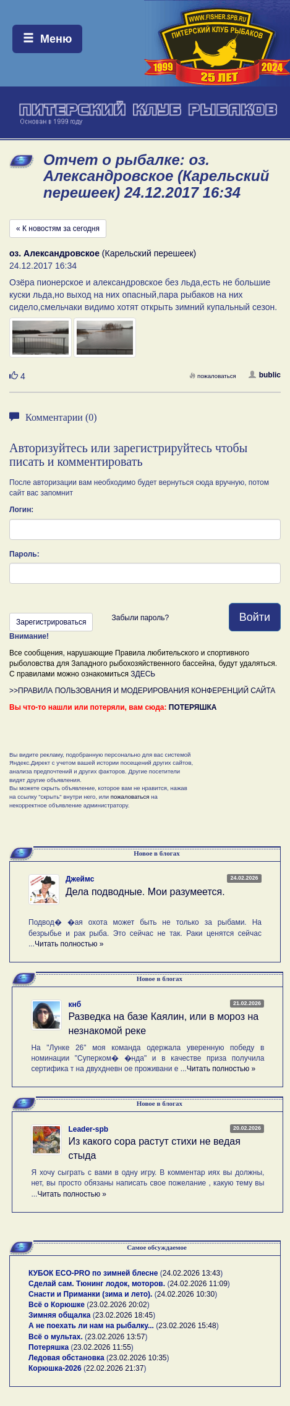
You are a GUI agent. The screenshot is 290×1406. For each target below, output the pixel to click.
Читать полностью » (69, 944)
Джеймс (80, 879)
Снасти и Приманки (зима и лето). (90, 1294)
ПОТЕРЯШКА (193, 707)
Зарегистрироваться (51, 622)
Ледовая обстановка (66, 1357)
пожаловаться (212, 376)
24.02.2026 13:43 (191, 1273)
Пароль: (24, 554)
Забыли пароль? (140, 617)
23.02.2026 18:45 (124, 1315)
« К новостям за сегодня (58, 228)
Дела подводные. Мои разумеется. (145, 891)
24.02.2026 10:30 (186, 1294)
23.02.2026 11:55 (101, 1347)
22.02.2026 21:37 (114, 1368)
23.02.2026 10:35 (137, 1357)
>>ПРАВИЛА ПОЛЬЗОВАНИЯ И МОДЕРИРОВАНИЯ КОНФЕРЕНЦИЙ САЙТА (142, 690)
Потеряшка (48, 1347)
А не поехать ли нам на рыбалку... (91, 1325)
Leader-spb (88, 1129)
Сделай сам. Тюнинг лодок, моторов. (97, 1283)
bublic (265, 375)
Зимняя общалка (59, 1315)
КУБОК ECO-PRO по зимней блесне (93, 1273)
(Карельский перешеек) (102, 253)
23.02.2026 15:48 (187, 1325)
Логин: (21, 509)
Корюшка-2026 (55, 1368)
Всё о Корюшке (56, 1304)
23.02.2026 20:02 (118, 1304)
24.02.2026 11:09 (198, 1283)
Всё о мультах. (55, 1336)
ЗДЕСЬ (142, 674)
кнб (74, 1004)
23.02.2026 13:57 (116, 1336)
